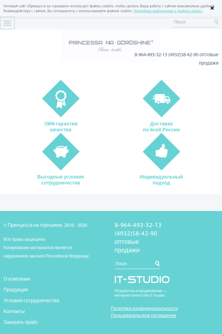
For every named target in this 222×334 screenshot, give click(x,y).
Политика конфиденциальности (144, 308)
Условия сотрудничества (31, 301)
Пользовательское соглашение (144, 315)
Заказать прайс (20, 322)
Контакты (13, 311)
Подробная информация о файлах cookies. (168, 10)
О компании (16, 279)
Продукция (15, 290)
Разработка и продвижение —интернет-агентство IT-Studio (141, 293)
